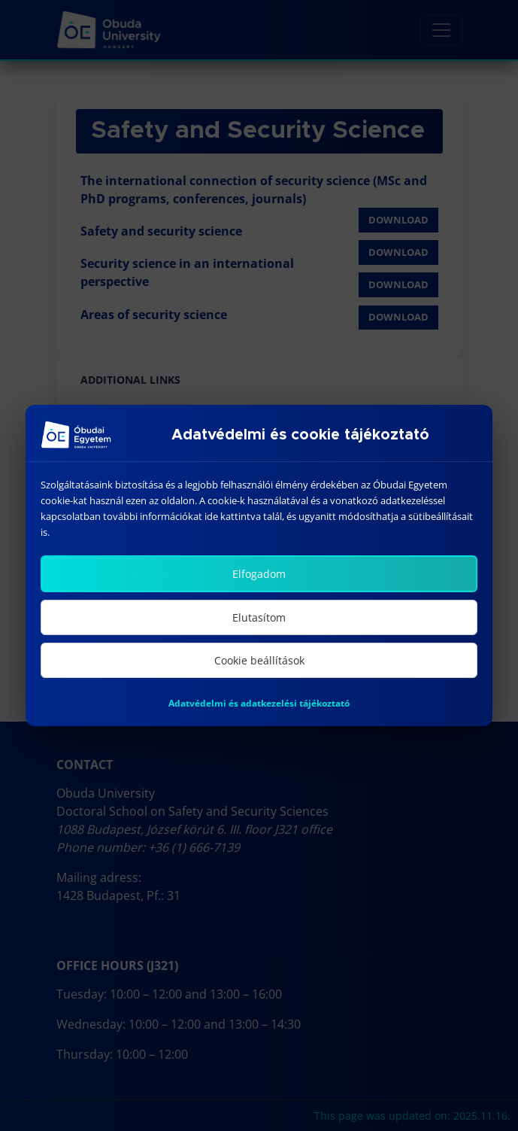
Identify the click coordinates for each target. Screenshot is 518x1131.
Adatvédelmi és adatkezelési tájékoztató (259, 703)
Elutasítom (259, 617)
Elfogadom (259, 574)
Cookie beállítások (259, 660)
